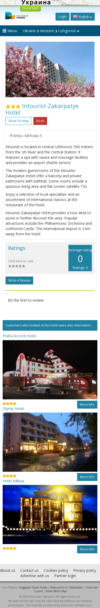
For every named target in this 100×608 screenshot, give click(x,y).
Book (40, 121)
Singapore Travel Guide (33, 587)
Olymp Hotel (13, 408)
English (82, 16)
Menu (10, 30)
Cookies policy (56, 570)
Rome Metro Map (56, 591)
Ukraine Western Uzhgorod (51, 30)
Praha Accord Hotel (19, 335)
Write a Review (19, 280)
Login (62, 16)
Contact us (29, 570)
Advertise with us (34, 575)
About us (7, 570)
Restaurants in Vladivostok (66, 587)
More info (87, 404)
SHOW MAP (30, 8)
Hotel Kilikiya (13, 480)
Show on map (18, 121)
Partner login (65, 575)
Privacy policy (84, 570)
